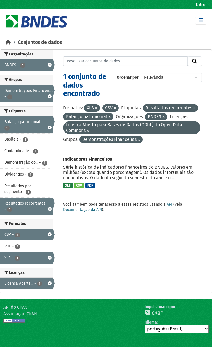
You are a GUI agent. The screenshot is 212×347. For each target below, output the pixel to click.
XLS (68, 185)
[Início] (8, 42)
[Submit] (194, 61)
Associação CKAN (20, 313)
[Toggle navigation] (200, 21)
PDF (90, 185)
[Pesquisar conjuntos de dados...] (125, 61)
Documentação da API (82, 209)
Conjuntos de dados (40, 42)
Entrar (201, 4)
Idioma (151, 322)
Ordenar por (128, 77)
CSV (79, 185)
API (169, 204)
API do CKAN (15, 307)
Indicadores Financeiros (87, 159)
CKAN (154, 313)
